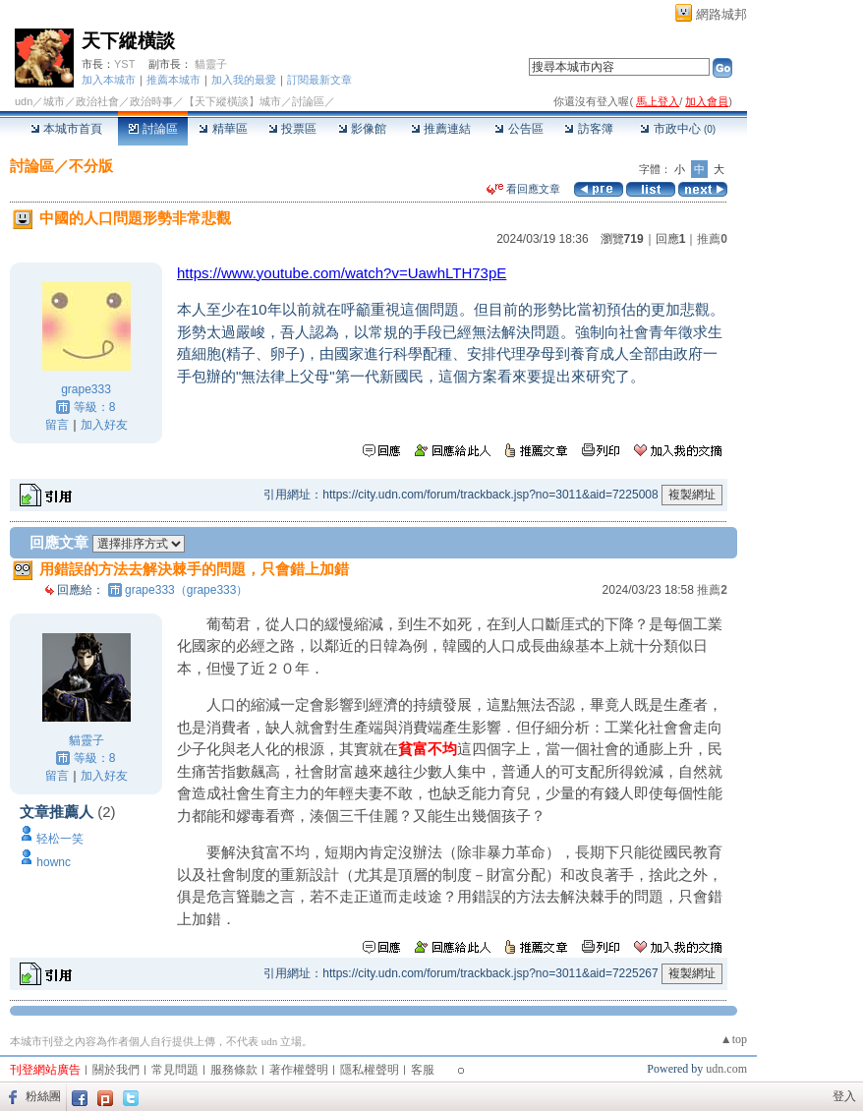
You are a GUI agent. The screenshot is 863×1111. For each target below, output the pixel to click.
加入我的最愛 (243, 80)
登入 (844, 1096)
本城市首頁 (66, 129)
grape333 (86, 389)
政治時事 (151, 101)
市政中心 (678, 129)
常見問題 (175, 1070)
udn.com (726, 1069)
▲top (733, 1039)
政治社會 (97, 101)
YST (124, 64)
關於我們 (116, 1070)
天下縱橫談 (128, 40)
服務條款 (234, 1070)
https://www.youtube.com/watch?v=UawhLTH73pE (341, 272)
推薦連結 (441, 129)
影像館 (362, 129)
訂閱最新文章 (319, 80)
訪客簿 (588, 129)
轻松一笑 (60, 839)
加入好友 (104, 425)
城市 (54, 101)
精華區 (223, 129)
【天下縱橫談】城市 (232, 101)
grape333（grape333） (186, 590)
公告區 (518, 129)
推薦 (712, 239)
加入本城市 (109, 80)
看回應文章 (523, 189)
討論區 (153, 129)
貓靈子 (211, 64)
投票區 (292, 129)
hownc (53, 862)
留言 (57, 425)
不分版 (91, 165)
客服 (422, 1070)
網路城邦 (721, 14)
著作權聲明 (298, 1070)
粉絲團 (43, 1096)
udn (23, 101)
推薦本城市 (173, 80)
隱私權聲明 (369, 1070)
